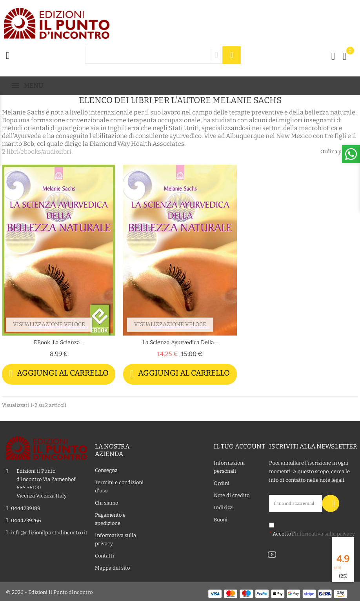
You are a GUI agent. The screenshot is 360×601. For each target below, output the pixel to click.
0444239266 (26, 519)
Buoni (220, 518)
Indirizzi (224, 506)
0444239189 (25, 507)
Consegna (106, 469)
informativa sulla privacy (325, 533)
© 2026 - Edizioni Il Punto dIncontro (49, 591)
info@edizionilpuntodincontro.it (49, 531)
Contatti (104, 554)
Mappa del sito (112, 567)
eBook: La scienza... (59, 342)
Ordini (221, 482)
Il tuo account (239, 445)
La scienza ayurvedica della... (180, 342)
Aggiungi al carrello (59, 374)
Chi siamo (106, 502)
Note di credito (231, 494)
